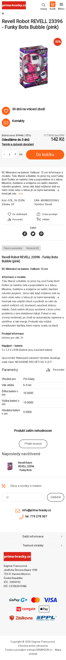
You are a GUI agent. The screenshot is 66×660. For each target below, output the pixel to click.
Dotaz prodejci (50, 214)
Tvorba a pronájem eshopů (20, 649)
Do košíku (45, 154)
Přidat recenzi (33, 443)
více (20, 193)
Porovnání (17, 219)
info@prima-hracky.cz (36, 510)
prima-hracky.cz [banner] (14, 6)
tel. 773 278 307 (36, 516)
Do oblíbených (19, 214)
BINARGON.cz (44, 649)
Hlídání (45, 219)
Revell (48, 204)
